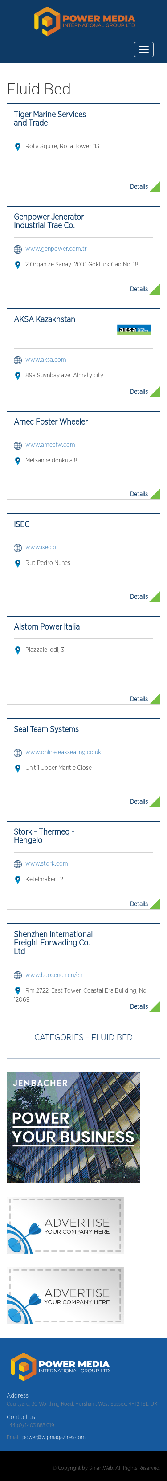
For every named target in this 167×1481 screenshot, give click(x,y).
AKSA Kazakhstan (44, 320)
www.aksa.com (45, 360)
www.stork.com (46, 864)
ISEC (21, 525)
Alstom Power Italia (47, 627)
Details (139, 187)
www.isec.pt (41, 547)
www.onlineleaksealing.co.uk (63, 752)
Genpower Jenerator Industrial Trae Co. (49, 221)
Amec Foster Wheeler (51, 422)
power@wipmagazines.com (54, 1437)
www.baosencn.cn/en (53, 975)
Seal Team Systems (46, 730)
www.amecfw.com (50, 445)
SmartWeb (101, 1468)
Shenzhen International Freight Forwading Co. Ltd (53, 944)
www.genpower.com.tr (56, 249)
